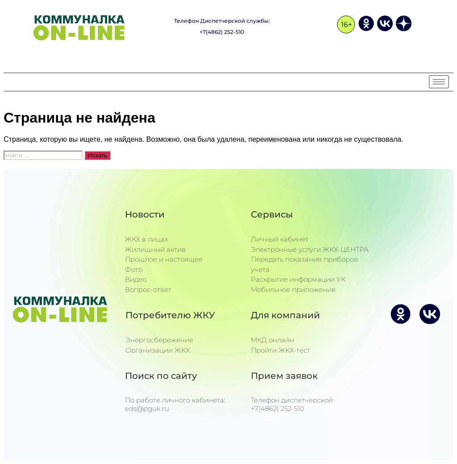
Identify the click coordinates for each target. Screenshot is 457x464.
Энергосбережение (159, 340)
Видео (135, 279)
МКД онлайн (272, 340)
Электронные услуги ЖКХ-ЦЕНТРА (310, 249)
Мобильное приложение (293, 289)
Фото (133, 269)
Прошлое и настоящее (164, 259)
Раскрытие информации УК (298, 279)
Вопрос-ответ (148, 289)
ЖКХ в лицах (146, 239)
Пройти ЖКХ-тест (280, 350)
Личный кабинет (279, 239)
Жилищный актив (155, 249)
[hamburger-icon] (439, 81)
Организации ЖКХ (157, 350)
